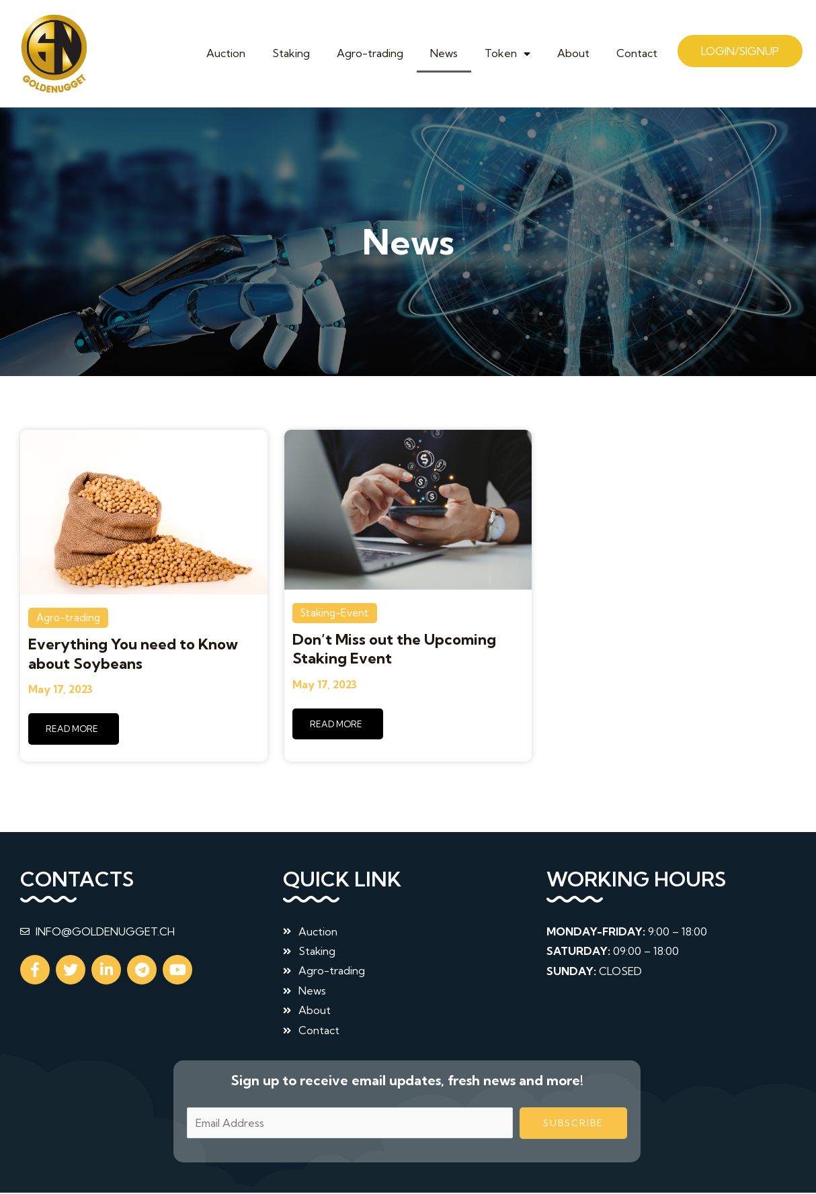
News (444, 53)
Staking (291, 53)
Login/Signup (740, 51)
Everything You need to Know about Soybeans (133, 654)
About (573, 53)
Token (507, 53)
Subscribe (573, 1124)
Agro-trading (370, 53)
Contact (636, 53)
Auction (225, 53)
